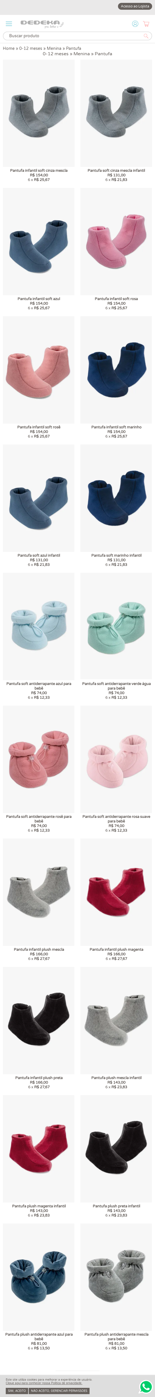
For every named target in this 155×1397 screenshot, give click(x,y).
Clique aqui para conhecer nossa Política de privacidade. (44, 1383)
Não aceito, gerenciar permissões (59, 1391)
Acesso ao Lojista (135, 6)
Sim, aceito (17, 1391)
